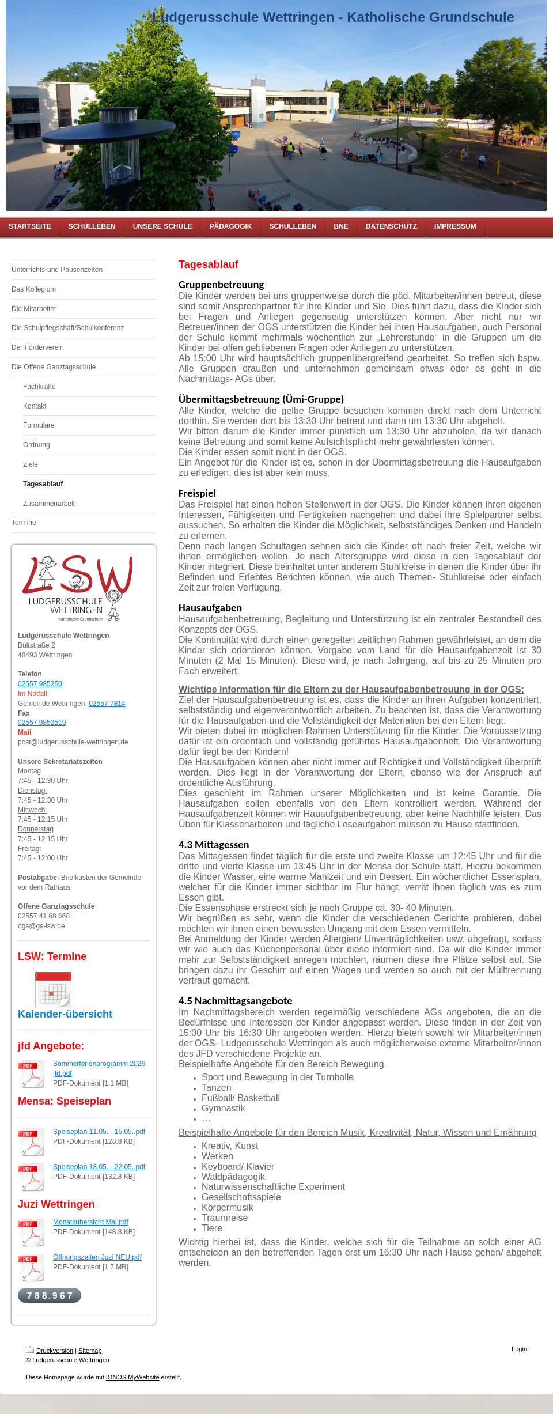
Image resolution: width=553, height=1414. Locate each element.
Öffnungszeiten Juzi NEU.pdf (97, 1257)
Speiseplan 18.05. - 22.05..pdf (99, 1167)
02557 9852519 (42, 723)
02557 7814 (107, 704)
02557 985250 (40, 684)
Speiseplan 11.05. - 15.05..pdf (99, 1132)
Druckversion (49, 1350)
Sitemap (89, 1350)
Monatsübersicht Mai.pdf (90, 1222)
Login (519, 1348)
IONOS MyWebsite (133, 1377)
